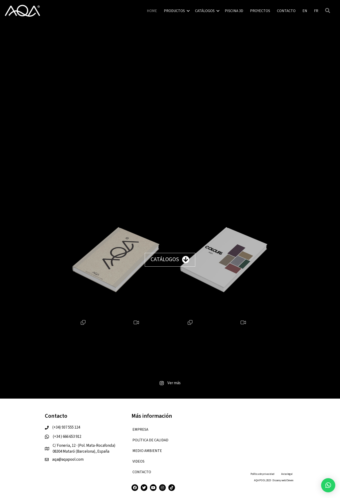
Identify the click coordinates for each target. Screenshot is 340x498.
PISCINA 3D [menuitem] (234, 10)
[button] (188, 11)
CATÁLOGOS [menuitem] (205, 10)
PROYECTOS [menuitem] (260, 10)
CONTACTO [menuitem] (286, 10)
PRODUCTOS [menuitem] (174, 10)
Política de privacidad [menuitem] (262, 474)
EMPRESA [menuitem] (140, 429)
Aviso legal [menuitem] (287, 474)
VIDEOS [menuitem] (138, 461)
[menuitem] (304, 11)
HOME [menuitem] (152, 10)
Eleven (289, 480)
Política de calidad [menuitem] (150, 440)
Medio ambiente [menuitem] (147, 450)
